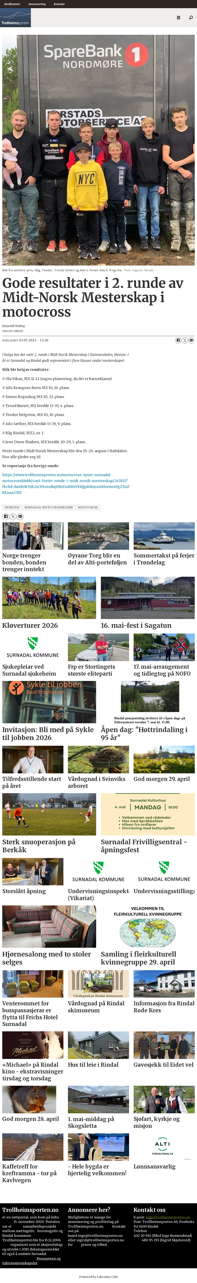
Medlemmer (12, 4)
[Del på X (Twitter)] (185, 340)
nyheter (12, 507)
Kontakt (59, 4)
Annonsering (37, 4)
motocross (88, 507)
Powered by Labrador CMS (98, 1277)
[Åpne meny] (178, 17)
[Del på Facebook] (178, 340)
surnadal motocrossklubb (49, 507)
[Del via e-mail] (191, 340)
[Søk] (191, 18)
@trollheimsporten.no (171, 1217)
